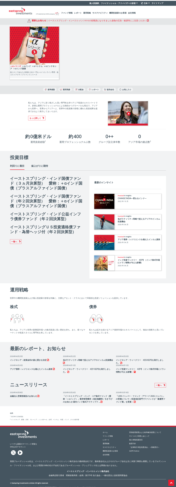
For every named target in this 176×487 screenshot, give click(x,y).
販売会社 (109, 86)
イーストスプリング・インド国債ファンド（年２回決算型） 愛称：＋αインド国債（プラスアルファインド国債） (46, 197)
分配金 (79, 86)
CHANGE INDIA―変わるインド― (132, 194)
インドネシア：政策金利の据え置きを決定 (28, 356)
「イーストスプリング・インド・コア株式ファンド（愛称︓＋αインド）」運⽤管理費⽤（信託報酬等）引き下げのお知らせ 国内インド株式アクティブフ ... (87, 395)
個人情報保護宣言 (136, 436)
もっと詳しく (35, 114)
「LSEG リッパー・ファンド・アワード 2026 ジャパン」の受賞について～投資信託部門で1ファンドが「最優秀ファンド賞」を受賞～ (140, 395)
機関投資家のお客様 (118, 12)
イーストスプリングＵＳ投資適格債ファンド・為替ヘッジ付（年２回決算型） (45, 226)
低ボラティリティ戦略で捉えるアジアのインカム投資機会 (88, 356)
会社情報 (132, 12)
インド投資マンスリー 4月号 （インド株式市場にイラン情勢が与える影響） (139, 257)
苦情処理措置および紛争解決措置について (145, 429)
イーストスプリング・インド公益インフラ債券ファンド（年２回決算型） (45, 213)
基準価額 (50, 86)
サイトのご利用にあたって (139, 432)
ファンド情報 (67, 12)
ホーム (105, 429)
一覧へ (14, 238)
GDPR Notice (134, 447)
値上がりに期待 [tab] (39, 162)
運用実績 (65, 86)
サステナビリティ (100, 12)
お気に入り (125, 86)
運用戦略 (87, 12)
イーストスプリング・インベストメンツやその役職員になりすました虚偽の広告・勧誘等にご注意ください (97, 20)
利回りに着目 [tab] (17, 162)
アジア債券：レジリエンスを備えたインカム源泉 (139, 235)
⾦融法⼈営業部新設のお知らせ (23, 392)
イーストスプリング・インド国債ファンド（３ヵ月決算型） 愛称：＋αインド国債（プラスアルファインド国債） (46, 179)
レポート (78, 12)
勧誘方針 (132, 440)
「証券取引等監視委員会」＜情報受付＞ (144, 443)
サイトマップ (157, 2)
